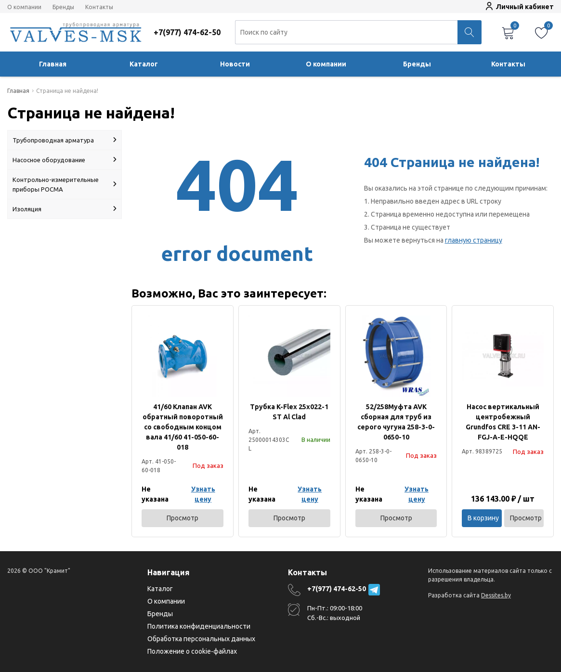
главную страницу (473, 240)
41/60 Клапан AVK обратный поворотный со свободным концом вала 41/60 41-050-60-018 (183, 427)
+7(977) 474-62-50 (336, 589)
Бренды (63, 7)
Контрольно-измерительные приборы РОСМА (65, 184)
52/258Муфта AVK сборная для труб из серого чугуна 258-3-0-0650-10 (396, 422)
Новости (235, 64)
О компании (24, 7)
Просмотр (182, 518)
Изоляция (65, 209)
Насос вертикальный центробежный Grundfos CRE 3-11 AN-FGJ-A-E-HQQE (503, 422)
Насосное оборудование (65, 160)
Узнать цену (203, 494)
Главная (52, 64)
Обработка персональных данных (201, 639)
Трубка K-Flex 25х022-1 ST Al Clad (289, 412)
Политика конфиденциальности (198, 626)
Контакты (99, 7)
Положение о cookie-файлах (192, 651)
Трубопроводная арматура (65, 140)
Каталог (144, 64)
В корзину (483, 518)
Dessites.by (496, 595)
